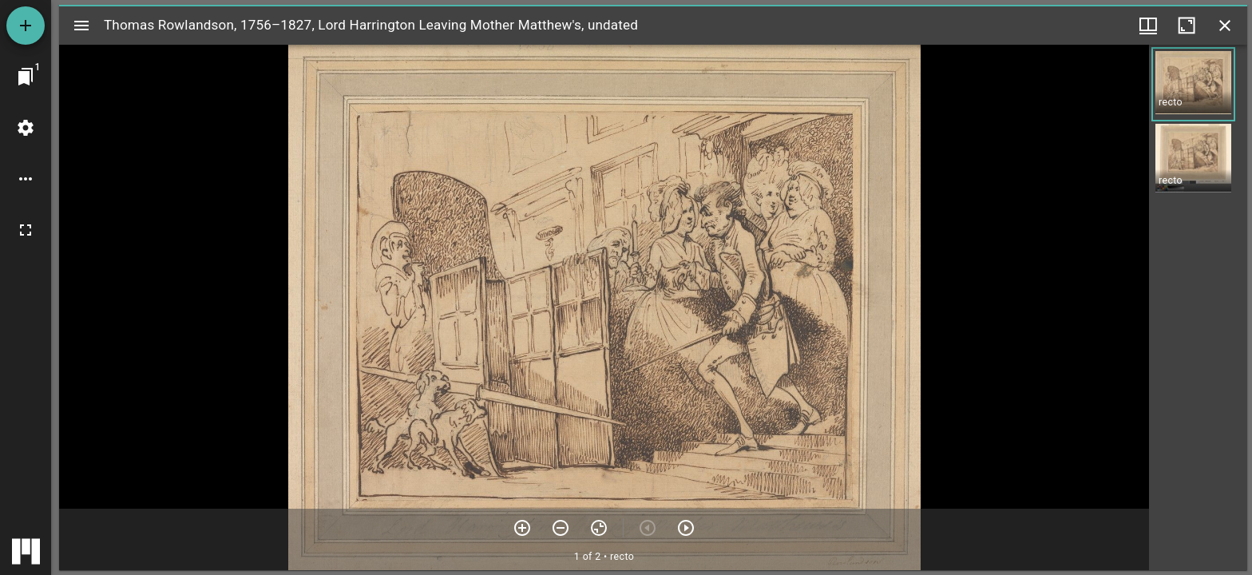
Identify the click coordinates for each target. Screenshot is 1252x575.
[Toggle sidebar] (81, 25)
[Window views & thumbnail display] (1148, 25)
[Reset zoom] (599, 528)
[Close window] (1225, 25)
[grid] (1198, 307)
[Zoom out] (560, 528)
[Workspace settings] (25, 128)
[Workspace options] (25, 179)
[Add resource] (25, 25)
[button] (1193, 84)
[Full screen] (25, 230)
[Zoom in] (522, 528)
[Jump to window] (25, 77)
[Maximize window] (1186, 25)
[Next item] (686, 528)
